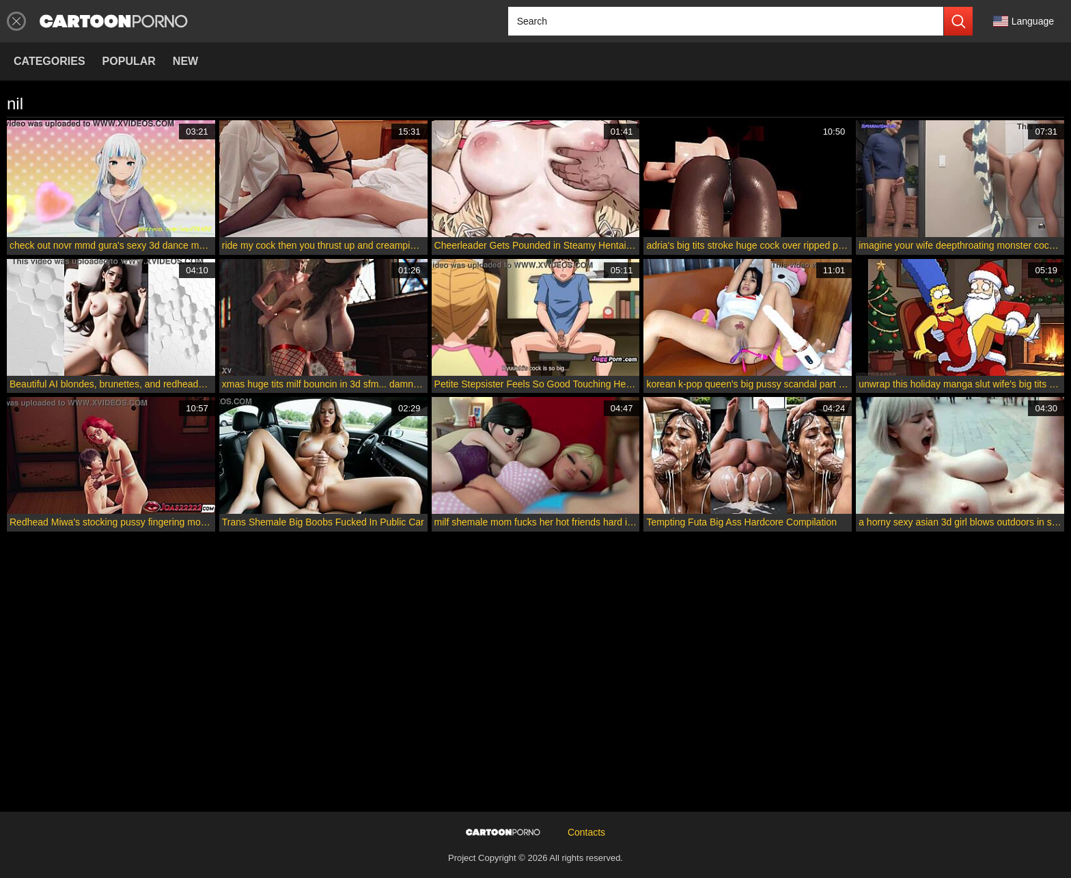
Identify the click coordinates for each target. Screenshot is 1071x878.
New (185, 61)
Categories (49, 61)
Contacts (586, 832)
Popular (129, 61)
